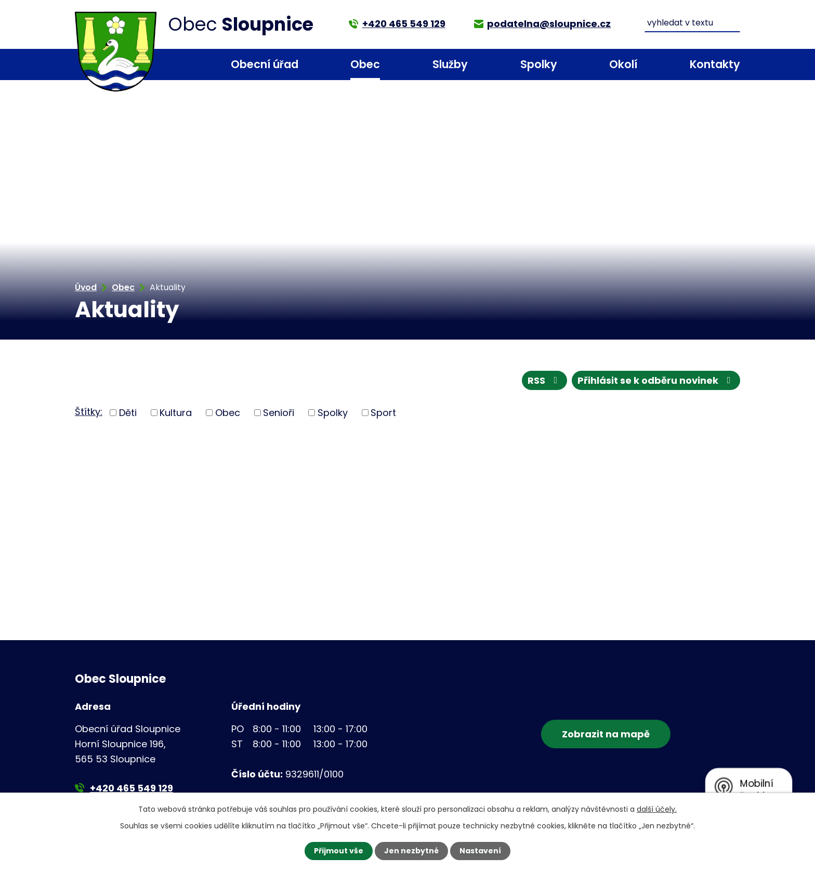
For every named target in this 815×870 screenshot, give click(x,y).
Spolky (538, 64)
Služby (450, 64)
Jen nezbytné (411, 851)
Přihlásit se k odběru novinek (656, 380)
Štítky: (88, 411)
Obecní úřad (264, 64)
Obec (365, 64)
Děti (128, 412)
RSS (545, 380)
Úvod (174, 65)
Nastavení (480, 851)
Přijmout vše (338, 851)
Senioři (278, 412)
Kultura (176, 412)
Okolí (623, 64)
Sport (383, 412)
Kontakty (715, 64)
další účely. (657, 809)
